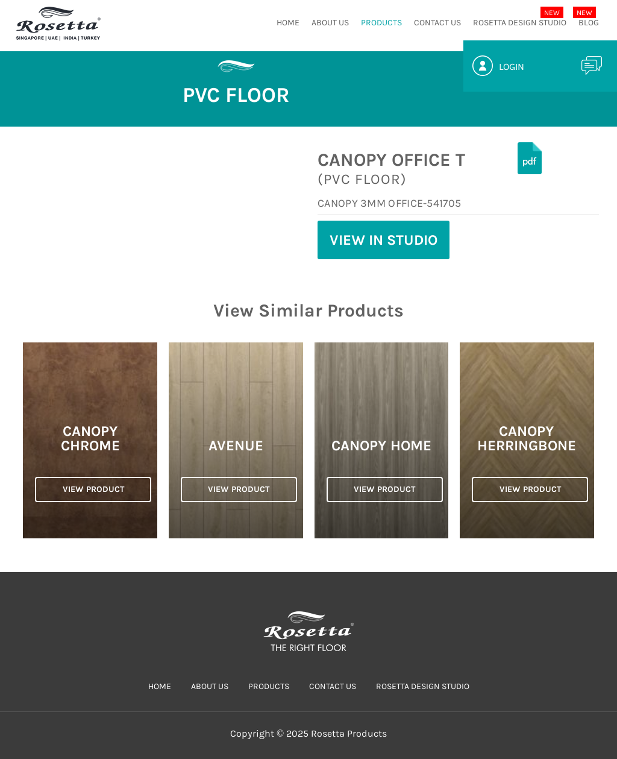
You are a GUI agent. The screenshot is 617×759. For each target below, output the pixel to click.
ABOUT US (330, 22)
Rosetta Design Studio (519, 22)
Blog (588, 22)
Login (511, 66)
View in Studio (383, 239)
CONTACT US (437, 22)
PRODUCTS (381, 22)
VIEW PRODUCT (93, 489)
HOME (288, 22)
